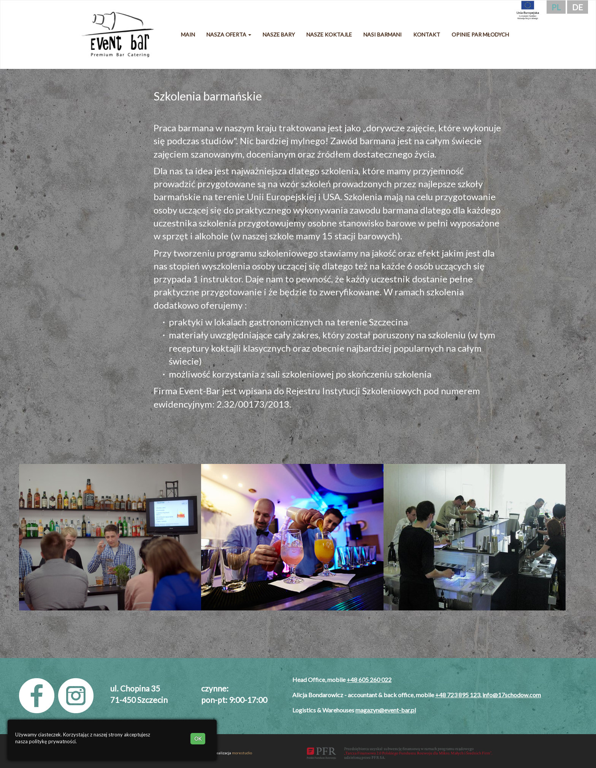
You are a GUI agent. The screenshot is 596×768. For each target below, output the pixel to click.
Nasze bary (279, 34)
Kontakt (426, 34)
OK (197, 739)
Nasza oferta (228, 34)
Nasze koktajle (329, 34)
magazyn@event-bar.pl (385, 710)
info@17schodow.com (511, 694)
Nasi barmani (382, 34)
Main (188, 34)
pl (556, 7)
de (577, 7)
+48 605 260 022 (369, 679)
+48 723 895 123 (457, 694)
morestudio (242, 752)
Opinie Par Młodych (480, 34)
